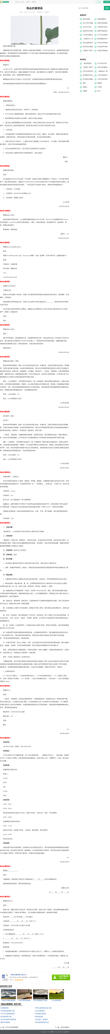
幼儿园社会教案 (88, 79)
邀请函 (34, 2)
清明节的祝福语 (102, 23)
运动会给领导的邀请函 (8, 1019)
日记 (98, 91)
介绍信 (99, 87)
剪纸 (84, 83)
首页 (22, 2)
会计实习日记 (87, 27)
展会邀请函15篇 (6, 1016)
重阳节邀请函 (5, 1022)
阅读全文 (40, 12)
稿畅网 (52, 1032)
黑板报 (99, 83)
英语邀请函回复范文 (42, 1022)
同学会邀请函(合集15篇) (43, 1008)
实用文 (28, 2)
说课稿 (85, 91)
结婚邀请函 (4, 1008)
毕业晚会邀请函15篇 (8, 1011)
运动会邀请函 (39, 1011)
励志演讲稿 (86, 19)
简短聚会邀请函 (40, 1013)
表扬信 (85, 87)
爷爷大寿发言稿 (88, 71)
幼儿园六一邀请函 (41, 1019)
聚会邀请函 (39, 1016)
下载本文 (46, 12)
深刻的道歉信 (101, 19)
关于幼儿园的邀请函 (8, 1013)
